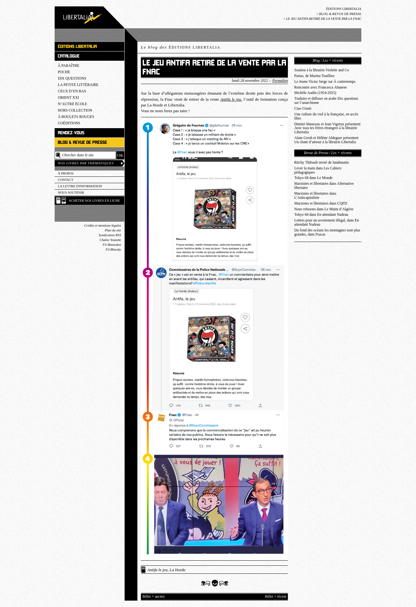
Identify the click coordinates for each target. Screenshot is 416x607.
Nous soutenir (71, 192)
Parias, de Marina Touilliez (314, 76)
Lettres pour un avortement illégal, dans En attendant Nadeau (326, 222)
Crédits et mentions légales (102, 225)
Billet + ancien (154, 597)
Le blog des (180, 47)
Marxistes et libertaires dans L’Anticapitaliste (315, 195)
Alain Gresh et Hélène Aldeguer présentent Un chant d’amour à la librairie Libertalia (326, 140)
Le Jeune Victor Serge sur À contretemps (325, 82)
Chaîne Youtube (110, 240)
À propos (65, 173)
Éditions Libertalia (343, 9)
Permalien (280, 81)
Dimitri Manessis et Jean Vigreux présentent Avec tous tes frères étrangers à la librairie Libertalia (327, 128)
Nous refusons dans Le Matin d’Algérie (323, 209)
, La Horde (166, 569)
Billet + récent (275, 597)
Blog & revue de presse (340, 14)
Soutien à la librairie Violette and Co (321, 70)
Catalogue (69, 56)
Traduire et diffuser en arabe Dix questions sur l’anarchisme (326, 101)
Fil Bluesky (113, 249)
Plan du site (113, 230)
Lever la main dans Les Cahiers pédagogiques (318, 170)
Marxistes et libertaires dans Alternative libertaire (324, 186)
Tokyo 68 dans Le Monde (313, 178)
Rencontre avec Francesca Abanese (320, 87)
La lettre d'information (80, 186)
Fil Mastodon (112, 244)
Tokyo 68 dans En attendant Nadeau (321, 215)
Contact (65, 180)
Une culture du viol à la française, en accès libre (326, 116)
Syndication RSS (110, 235)
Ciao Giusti (303, 108)
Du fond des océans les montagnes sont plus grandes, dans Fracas (327, 232)
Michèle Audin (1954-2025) (315, 93)
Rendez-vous (71, 132)
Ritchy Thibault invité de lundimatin (321, 162)
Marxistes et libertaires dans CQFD (320, 203)
